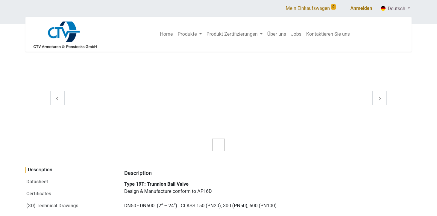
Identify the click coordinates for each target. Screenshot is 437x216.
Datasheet (37, 181)
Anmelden (361, 8)
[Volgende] (379, 108)
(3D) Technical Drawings (52, 205)
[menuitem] (166, 34)
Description (40, 169)
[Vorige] (57, 108)
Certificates (38, 193)
